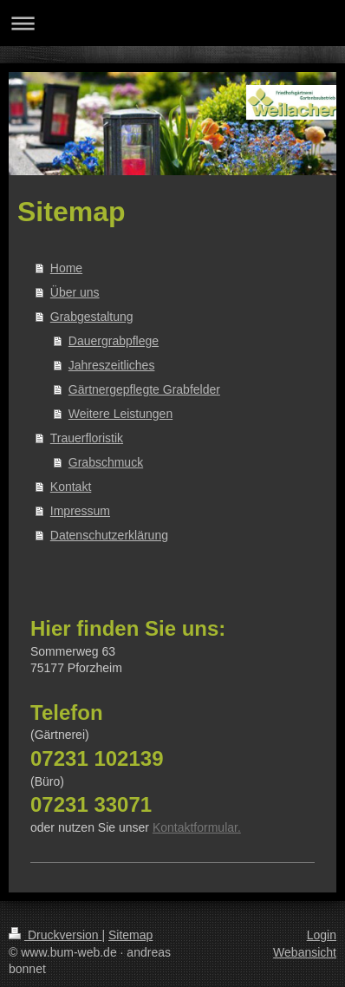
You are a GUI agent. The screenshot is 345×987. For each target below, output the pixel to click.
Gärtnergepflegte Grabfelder (144, 389)
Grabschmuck (105, 462)
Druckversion (55, 935)
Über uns (75, 292)
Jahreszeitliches (111, 365)
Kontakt (70, 487)
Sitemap (130, 935)
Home (66, 268)
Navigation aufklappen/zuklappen (172, 23)
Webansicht (304, 952)
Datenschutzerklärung (109, 535)
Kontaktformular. (197, 827)
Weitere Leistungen (120, 414)
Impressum (80, 511)
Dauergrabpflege (113, 341)
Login (321, 935)
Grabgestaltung (91, 317)
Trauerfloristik (86, 438)
